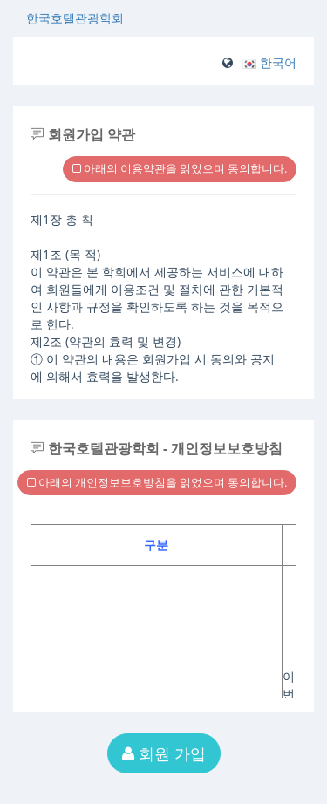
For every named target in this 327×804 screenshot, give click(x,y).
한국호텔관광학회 (75, 18)
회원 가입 (164, 753)
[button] (269, 62)
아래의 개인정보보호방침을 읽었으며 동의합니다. (157, 482)
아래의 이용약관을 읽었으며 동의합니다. (179, 168)
